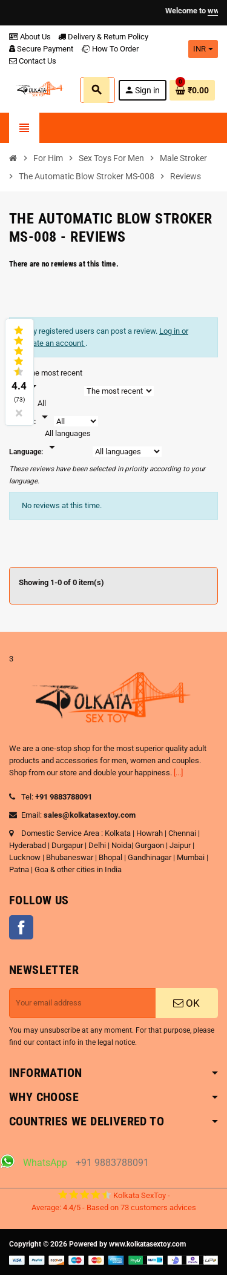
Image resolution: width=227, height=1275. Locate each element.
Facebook (21, 927)
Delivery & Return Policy (103, 36)
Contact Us (32, 60)
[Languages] (68, 441)
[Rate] (45, 410)
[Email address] (82, 1003)
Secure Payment (41, 48)
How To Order (110, 48)
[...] (178, 772)
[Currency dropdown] (203, 49)
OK (186, 1003)
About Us (30, 36)
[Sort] (54, 380)
